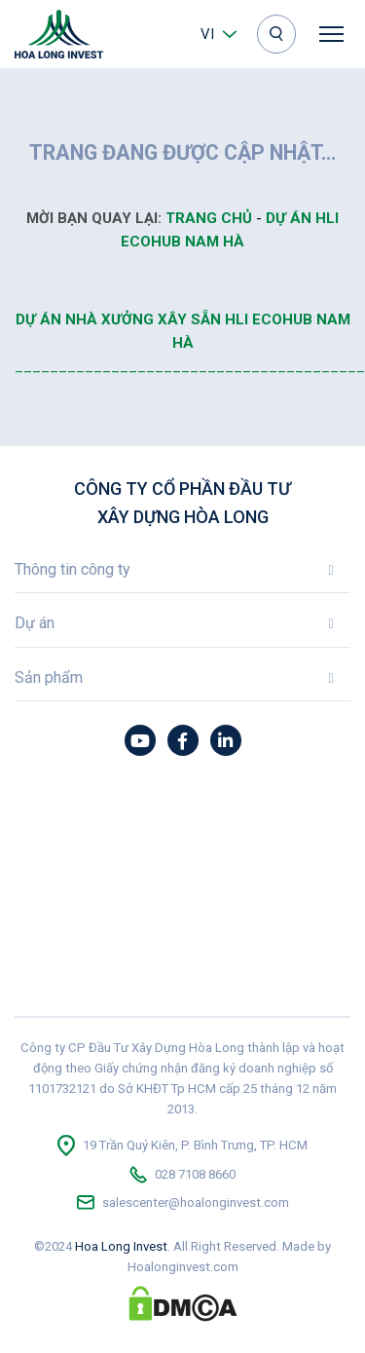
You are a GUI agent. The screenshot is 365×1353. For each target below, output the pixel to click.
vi (207, 34)
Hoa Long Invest (121, 1246)
